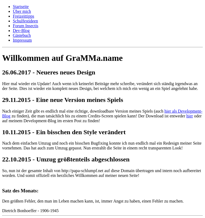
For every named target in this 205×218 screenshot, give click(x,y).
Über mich (22, 11)
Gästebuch (22, 35)
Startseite (21, 6)
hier (189, 116)
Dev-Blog (21, 30)
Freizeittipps (23, 16)
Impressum (22, 40)
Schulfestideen (25, 21)
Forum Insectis (25, 25)
